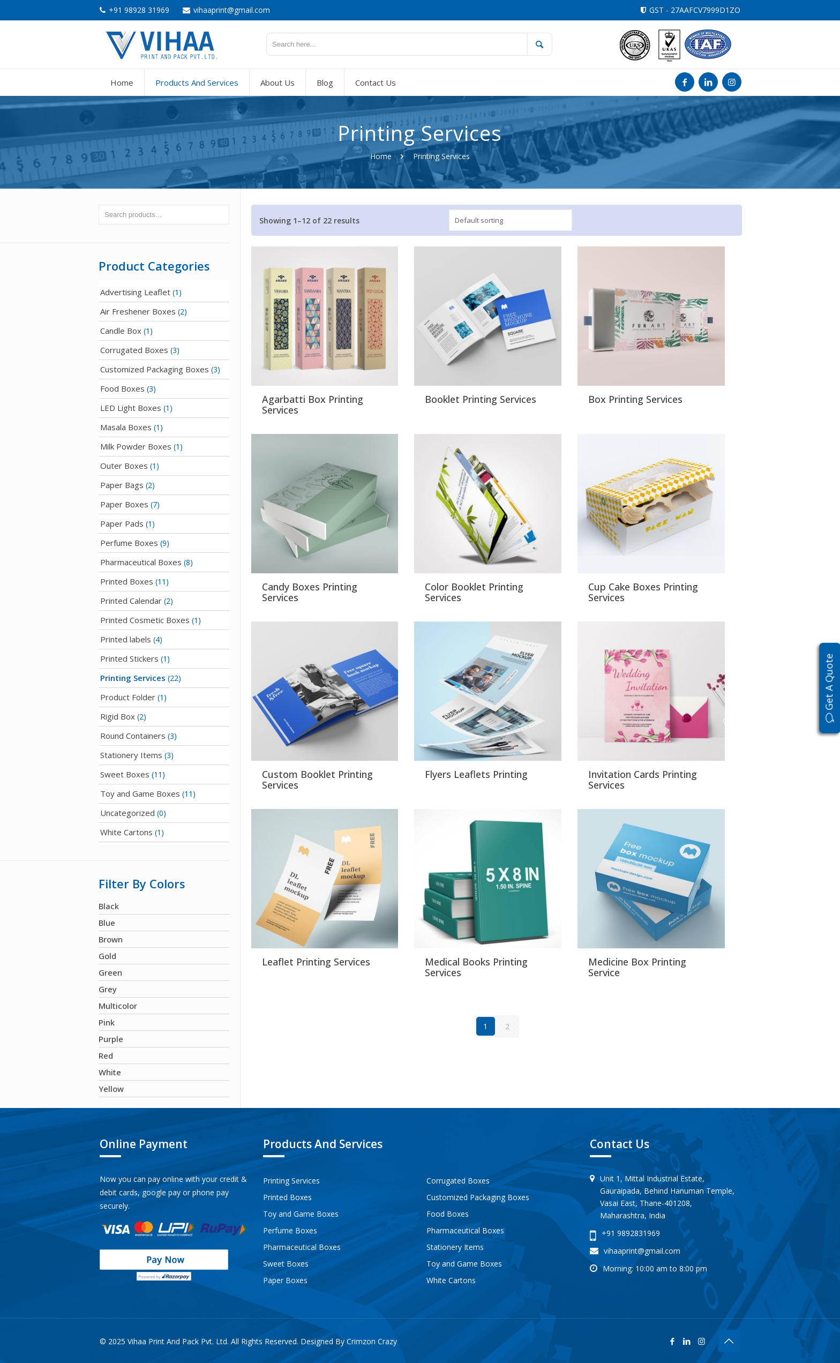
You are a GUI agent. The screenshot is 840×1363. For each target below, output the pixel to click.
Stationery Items (131, 755)
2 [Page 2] (507, 1026)
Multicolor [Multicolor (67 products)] (118, 1005)
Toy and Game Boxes (140, 793)
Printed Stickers (129, 658)
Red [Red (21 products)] (106, 1055)
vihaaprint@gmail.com (231, 10)
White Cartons (126, 832)
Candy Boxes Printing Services (309, 592)
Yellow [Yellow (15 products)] (111, 1088)
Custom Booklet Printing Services (317, 779)
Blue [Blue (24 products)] (107, 922)
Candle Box (120, 330)
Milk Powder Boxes (135, 446)
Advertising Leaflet (135, 292)
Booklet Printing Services (480, 399)
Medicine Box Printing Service (637, 967)
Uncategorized (127, 812)
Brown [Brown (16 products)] (111, 939)
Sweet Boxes (124, 774)
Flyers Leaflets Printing (476, 774)
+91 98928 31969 (139, 10)
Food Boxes (122, 388)
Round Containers (133, 735)
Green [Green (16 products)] (110, 972)
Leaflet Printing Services (316, 961)
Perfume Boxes (129, 542)
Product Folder (127, 697)
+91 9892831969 (631, 1233)
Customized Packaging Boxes (154, 369)
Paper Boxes (124, 504)
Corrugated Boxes (134, 350)
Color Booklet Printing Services (474, 592)
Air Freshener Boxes (138, 311)
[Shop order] (510, 220)
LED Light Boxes (130, 407)
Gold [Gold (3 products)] (107, 955)
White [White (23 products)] (110, 1072)
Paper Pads (122, 523)
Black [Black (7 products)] (109, 906)
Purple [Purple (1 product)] (111, 1039)
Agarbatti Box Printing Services (312, 404)
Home (381, 156)
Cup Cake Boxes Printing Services (643, 592)
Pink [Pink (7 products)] (107, 1022)
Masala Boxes (126, 427)
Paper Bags (122, 485)
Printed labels (125, 639)
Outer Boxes (124, 465)
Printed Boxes (126, 581)
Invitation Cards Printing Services (642, 779)
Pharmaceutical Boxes (141, 562)
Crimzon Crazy (372, 1341)
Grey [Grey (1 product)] (108, 989)
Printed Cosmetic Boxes (145, 620)
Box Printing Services (635, 399)
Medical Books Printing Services (476, 967)
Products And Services (322, 1143)
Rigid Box (117, 716)
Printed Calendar (131, 600)
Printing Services (133, 677)
